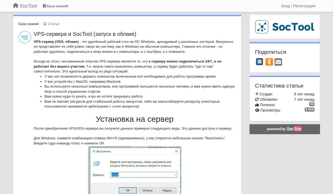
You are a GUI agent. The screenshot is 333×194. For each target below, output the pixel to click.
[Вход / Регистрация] (298, 6)
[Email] (278, 62)
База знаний (29, 24)
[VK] (260, 62)
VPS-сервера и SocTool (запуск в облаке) (85, 34)
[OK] (269, 62)
